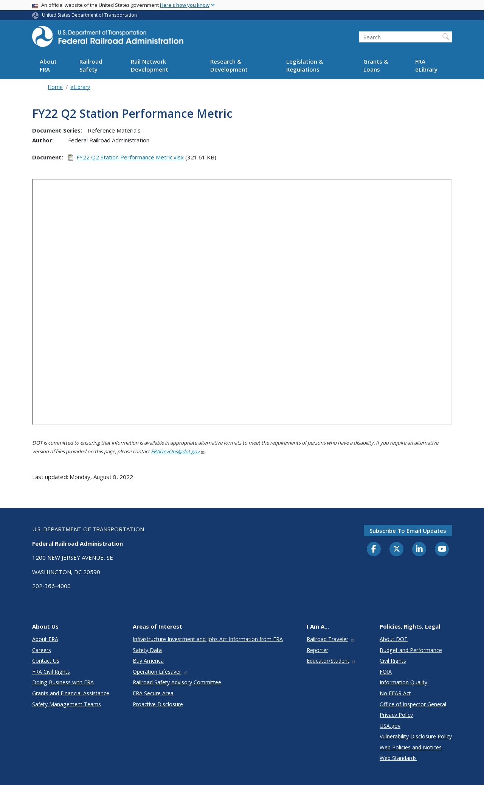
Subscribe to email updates (407, 530)
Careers (41, 650)
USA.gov (390, 725)
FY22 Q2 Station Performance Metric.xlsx (130, 157)
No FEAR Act (395, 693)
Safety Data (147, 650)
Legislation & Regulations (304, 65)
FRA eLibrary (426, 65)
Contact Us (45, 660)
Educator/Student (331, 660)
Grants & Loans (375, 65)
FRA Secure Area (153, 693)
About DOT (394, 639)
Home (55, 87)
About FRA (48, 65)
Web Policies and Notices (411, 747)
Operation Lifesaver (160, 671)
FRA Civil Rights (51, 671)
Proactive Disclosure (158, 704)
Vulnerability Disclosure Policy (416, 736)
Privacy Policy (396, 714)
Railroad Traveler (331, 639)
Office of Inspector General (413, 704)
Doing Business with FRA (63, 682)
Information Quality (403, 682)
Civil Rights (393, 660)
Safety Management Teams (66, 704)
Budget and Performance (411, 650)
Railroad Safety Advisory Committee (177, 682)
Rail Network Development (149, 65)
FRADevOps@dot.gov (178, 451)
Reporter (317, 650)
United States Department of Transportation (89, 15)
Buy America (148, 660)
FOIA (386, 671)
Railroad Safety (90, 65)
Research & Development (229, 65)
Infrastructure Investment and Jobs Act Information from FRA (208, 639)
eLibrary (80, 87)
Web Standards (398, 758)
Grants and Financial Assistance (70, 693)
